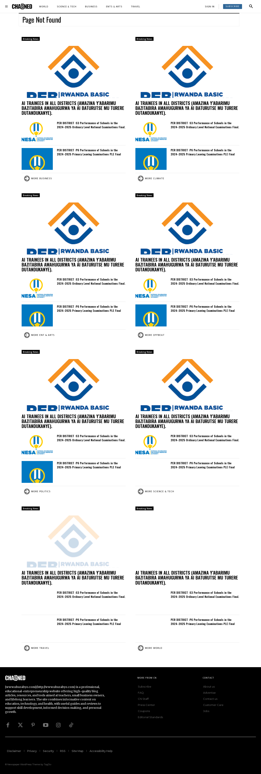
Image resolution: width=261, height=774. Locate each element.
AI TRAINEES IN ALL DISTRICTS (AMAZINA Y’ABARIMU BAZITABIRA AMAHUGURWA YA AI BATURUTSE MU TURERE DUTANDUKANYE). (73, 108)
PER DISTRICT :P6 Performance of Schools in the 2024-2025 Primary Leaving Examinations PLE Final (89, 152)
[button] (251, 6)
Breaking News (31, 39)
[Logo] (22, 6)
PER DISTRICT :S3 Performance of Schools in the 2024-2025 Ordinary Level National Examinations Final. (91, 125)
